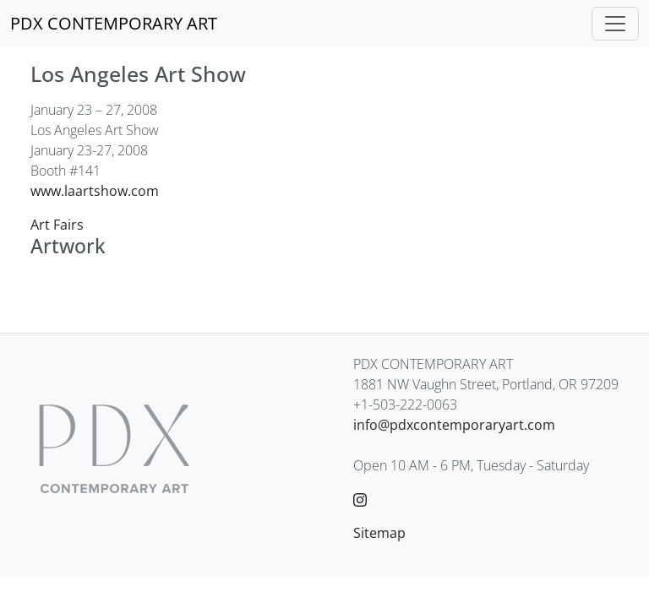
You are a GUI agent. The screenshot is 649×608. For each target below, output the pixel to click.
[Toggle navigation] (615, 24)
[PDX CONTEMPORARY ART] (113, 24)
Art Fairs (57, 224)
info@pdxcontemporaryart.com (454, 424)
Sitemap (379, 533)
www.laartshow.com (94, 191)
